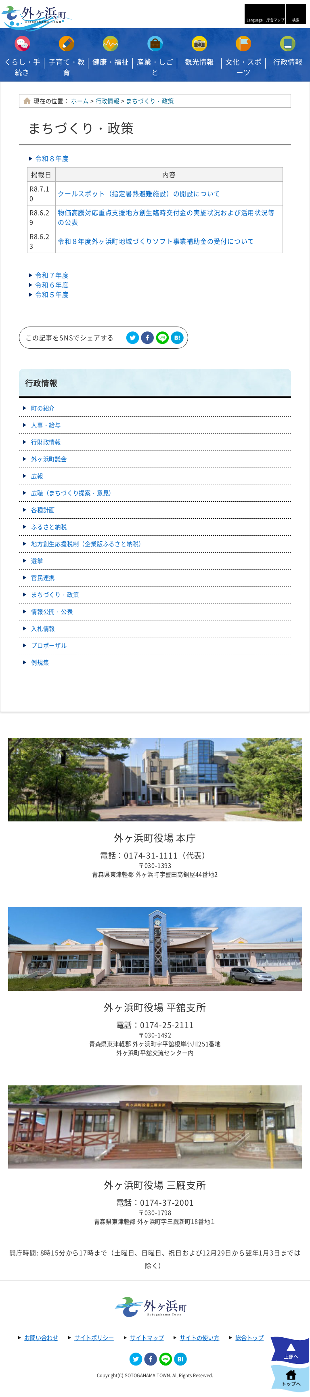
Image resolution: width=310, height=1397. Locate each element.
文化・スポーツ (243, 67)
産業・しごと (155, 67)
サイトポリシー (94, 1337)
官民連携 (43, 577)
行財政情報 (46, 442)
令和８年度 (52, 158)
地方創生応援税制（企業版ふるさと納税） (88, 543)
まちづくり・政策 (150, 100)
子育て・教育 (66, 67)
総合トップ (249, 1337)
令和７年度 (52, 275)
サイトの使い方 (199, 1337)
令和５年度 (52, 294)
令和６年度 (52, 284)
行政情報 (107, 100)
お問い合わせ (41, 1337)
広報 (37, 475)
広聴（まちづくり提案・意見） (73, 492)
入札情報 (43, 628)
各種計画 (43, 509)
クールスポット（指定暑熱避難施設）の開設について (139, 193)
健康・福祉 (110, 62)
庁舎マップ (275, 20)
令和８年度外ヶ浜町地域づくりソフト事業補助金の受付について (156, 241)
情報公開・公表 (52, 611)
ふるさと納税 (49, 526)
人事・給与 (46, 425)
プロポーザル (49, 645)
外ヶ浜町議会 (49, 458)
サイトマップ (147, 1337)
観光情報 (199, 62)
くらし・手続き (22, 67)
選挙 (37, 560)
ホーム (80, 100)
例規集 (40, 662)
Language (255, 20)
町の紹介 (43, 408)
